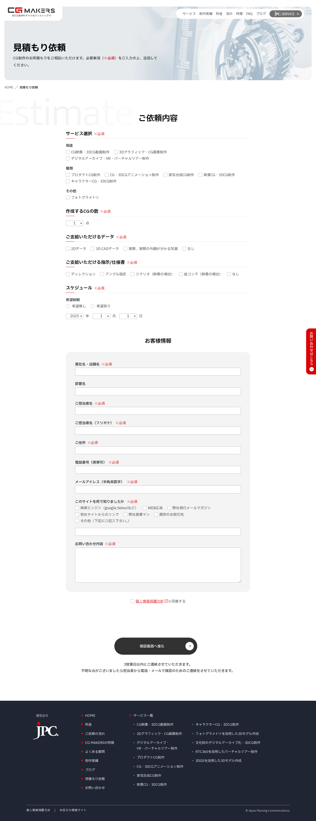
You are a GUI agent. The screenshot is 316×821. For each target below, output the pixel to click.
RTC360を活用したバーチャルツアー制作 (226, 751)
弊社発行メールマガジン (189, 508)
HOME (8, 87)
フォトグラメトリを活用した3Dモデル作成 (227, 733)
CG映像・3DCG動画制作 (88, 152)
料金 (219, 13)
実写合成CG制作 (178, 175)
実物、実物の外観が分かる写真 (150, 249)
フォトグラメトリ (82, 197)
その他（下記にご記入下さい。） (103, 521)
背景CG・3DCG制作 (216, 175)
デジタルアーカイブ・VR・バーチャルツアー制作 (107, 158)
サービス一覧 (143, 715)
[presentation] (158, 619)
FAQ (249, 13)
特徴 (239, 13)
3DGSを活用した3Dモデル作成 (218, 760)
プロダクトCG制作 (83, 175)
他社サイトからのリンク (97, 514)
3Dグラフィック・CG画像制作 (140, 152)
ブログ (261, 13)
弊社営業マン (136, 514)
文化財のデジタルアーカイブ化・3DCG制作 (228, 742)
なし (188, 249)
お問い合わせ (95, 788)
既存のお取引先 (169, 514)
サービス (189, 13)
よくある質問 (95, 751)
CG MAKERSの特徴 (99, 742)
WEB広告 (153, 508)
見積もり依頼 (95, 779)
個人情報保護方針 (150, 601)
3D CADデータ (105, 249)
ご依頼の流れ (95, 733)
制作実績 (205, 13)
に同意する (158, 601)
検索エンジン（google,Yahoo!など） (106, 508)
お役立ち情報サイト (73, 810)
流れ (229, 13)
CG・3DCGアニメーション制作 (132, 175)
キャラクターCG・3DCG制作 (91, 181)
